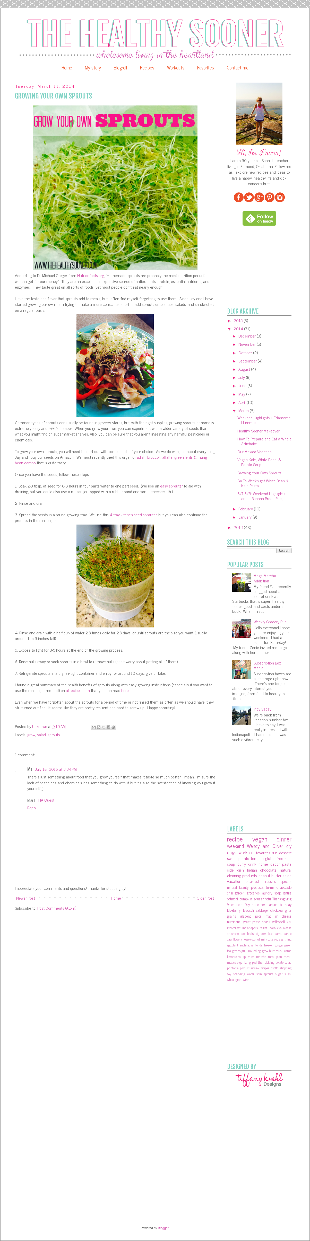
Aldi (289, 922)
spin (259, 974)
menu (287, 956)
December (247, 335)
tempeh (257, 858)
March (244, 410)
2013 (239, 527)
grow (31, 734)
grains (231, 916)
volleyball (278, 922)
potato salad (283, 962)
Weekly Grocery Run (270, 621)
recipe (235, 838)
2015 (239, 320)
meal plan (275, 956)
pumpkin (245, 899)
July (242, 377)
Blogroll (120, 67)
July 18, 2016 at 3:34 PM (56, 769)
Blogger (163, 1228)
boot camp (275, 933)
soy (229, 974)
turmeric (272, 887)
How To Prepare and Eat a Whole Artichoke (264, 441)
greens (236, 950)
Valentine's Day (238, 904)
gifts (288, 910)
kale (288, 858)
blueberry (233, 910)
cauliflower (233, 939)
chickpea (276, 910)
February (246, 508)
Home (67, 67)
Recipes (147, 67)
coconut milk (258, 939)
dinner (284, 838)
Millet (263, 927)
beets (250, 933)
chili (230, 893)
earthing (286, 939)
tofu (268, 899)
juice (258, 916)
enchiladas (246, 945)
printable (232, 968)
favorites (263, 852)
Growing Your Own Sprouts (259, 472)
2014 (239, 328)
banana (273, 904)
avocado (285, 887)
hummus (275, 950)
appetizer (258, 904)
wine (246, 979)
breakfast (252, 881)
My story (93, 67)
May (242, 394)
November (247, 344)
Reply (31, 807)
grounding (254, 950)
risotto (274, 968)
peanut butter (270, 875)
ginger (279, 945)
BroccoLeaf (233, 927)
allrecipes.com (78, 690)
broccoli (248, 910)
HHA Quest (45, 799)
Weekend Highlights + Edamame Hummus (264, 420)
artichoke (233, 933)
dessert (285, 852)
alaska (287, 927)
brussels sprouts (277, 881)
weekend (235, 846)
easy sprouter (171, 485)
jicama (287, 950)
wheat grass (234, 979)
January (245, 516)
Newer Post (25, 897)
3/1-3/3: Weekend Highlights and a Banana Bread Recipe (262, 496)
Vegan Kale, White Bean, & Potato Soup (259, 462)
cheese (245, 939)
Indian (252, 869)
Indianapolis (250, 927)
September (248, 360)
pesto (256, 922)
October (245, 352)
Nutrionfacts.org (90, 275)
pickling (269, 962)
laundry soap (271, 893)
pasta (286, 864)
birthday (285, 904)
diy (288, 846)
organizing (244, 962)
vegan (259, 838)
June (242, 385)
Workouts (175, 67)
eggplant (232, 945)
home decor (269, 864)
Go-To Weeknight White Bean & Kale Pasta (263, 483)
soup (231, 864)
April (242, 402)
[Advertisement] (265, 267)
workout (246, 852)
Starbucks (275, 927)
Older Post (205, 897)
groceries (253, 893)
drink (252, 864)
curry (241, 864)
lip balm (248, 956)
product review (249, 968)
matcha (261, 956)
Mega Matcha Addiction (265, 578)
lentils (287, 893)
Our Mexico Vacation (254, 451)
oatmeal (232, 899)
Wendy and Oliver (265, 846)
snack (266, 922)
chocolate (268, 869)
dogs (231, 852)
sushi (288, 974)
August (244, 369)
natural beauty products (245, 887)
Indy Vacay (262, 708)
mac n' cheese (278, 916)
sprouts (54, 734)
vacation (234, 881)
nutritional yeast (239, 922)
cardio (287, 933)
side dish (235, 869)
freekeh (268, 945)
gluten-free (274, 858)
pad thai (257, 962)
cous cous (274, 939)
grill (244, 950)
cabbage (262, 910)
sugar (278, 974)
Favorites (205, 67)
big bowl (261, 933)
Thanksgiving (281, 899)
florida (259, 945)
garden (240, 893)
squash (259, 899)
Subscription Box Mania (267, 665)
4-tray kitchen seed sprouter (133, 514)
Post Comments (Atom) (56, 908)
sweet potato (238, 858)
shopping (285, 968)
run (274, 852)
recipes (265, 968)
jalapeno (245, 916)
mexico (231, 962)
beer (243, 933)
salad (41, 734)
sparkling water (243, 974)
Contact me (237, 67)
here (125, 690)
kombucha (234, 956)
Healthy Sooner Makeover (258, 430)
